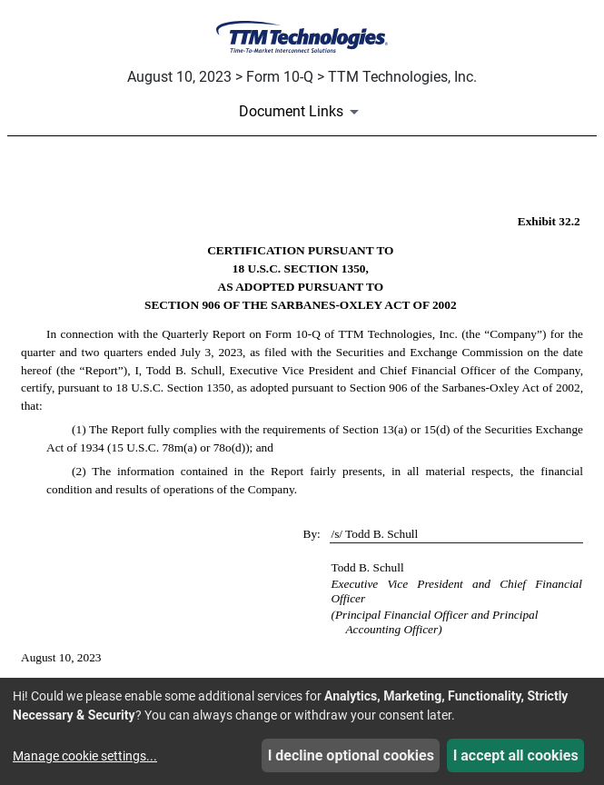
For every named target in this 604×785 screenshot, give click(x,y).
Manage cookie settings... (85, 756)
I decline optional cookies (351, 755)
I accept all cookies (516, 755)
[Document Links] (302, 112)
